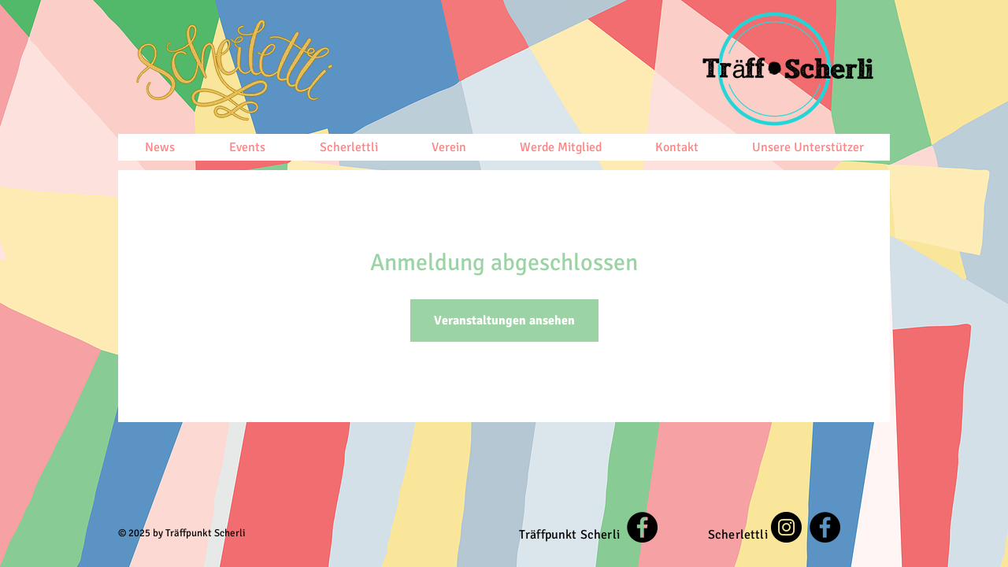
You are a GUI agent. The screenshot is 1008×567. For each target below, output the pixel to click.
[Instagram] (786, 527)
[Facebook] (642, 527)
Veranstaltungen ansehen (504, 320)
